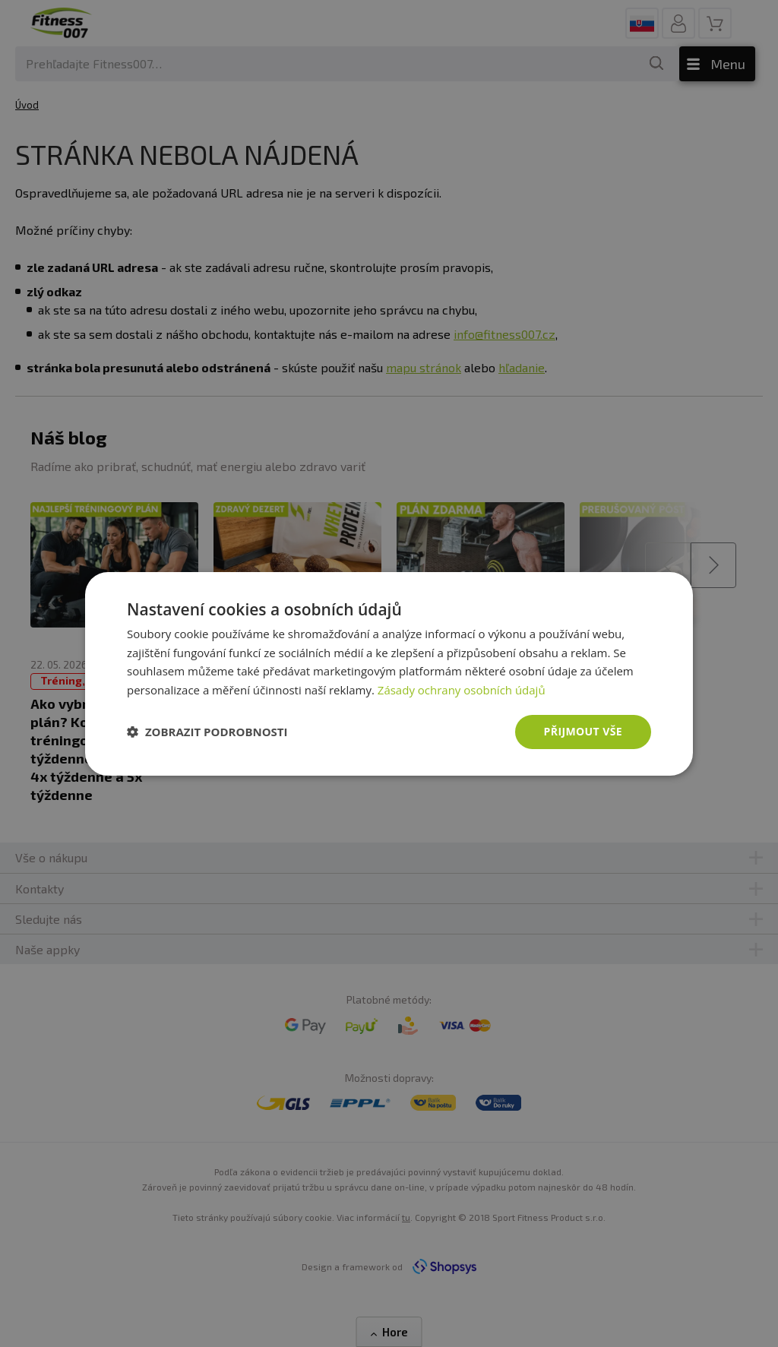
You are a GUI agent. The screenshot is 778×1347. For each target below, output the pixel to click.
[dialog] (389, 673)
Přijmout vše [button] (583, 731)
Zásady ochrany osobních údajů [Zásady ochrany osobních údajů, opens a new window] (462, 689)
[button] (207, 731)
